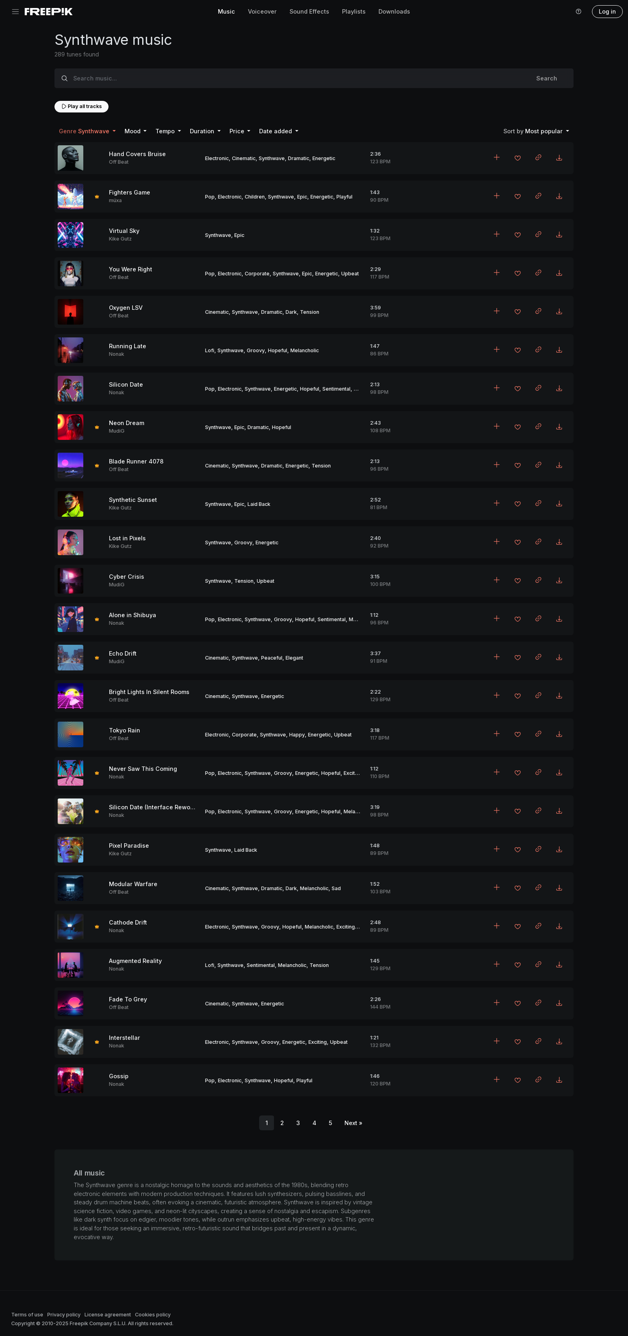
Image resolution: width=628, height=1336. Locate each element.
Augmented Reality (135, 960)
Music (226, 11)
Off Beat (119, 162)
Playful (344, 197)
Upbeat (350, 274)
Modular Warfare (133, 884)
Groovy (256, 350)
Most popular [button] (533, 131)
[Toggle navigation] (15, 12)
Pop (210, 197)
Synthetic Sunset (133, 499)
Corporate (257, 274)
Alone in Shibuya (132, 615)
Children (255, 197)
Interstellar (124, 1037)
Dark (291, 312)
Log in (607, 11)
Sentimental (336, 389)
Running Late (127, 346)
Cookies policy (153, 1315)
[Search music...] (297, 78)
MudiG (117, 431)
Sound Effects (309, 11)
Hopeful (277, 350)
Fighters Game (129, 192)
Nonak (116, 354)
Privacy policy (64, 1315)
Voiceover (262, 11)
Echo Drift (123, 653)
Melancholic (304, 350)
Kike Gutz (120, 239)
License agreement (108, 1315)
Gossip (119, 1076)
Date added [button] (276, 131)
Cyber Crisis (126, 576)
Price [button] (237, 131)
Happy (297, 735)
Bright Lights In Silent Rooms (149, 691)
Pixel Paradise (129, 845)
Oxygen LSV (126, 307)
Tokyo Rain (124, 730)
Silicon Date (126, 384)
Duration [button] (203, 131)
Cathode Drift (128, 922)
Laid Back (259, 504)
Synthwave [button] (85, 131)
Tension (309, 312)
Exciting (353, 773)
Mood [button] (133, 131)
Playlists (354, 11)
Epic (302, 197)
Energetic (323, 158)
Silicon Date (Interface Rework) (153, 807)
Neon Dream (126, 422)
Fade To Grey (128, 999)
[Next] (353, 1123)
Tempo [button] (165, 131)
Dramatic (298, 158)
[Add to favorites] (517, 159)
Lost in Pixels (127, 538)
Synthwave (272, 158)
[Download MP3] (559, 158)
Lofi (209, 350)
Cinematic (244, 158)
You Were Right (130, 269)
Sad (336, 888)
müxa (115, 200)
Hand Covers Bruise (137, 153)
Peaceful (271, 658)
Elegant (294, 658)
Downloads (394, 11)
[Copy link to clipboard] (538, 158)
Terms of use (27, 1315)
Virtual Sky (124, 230)
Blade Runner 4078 (136, 461)
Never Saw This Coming (143, 768)
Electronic (217, 158)
